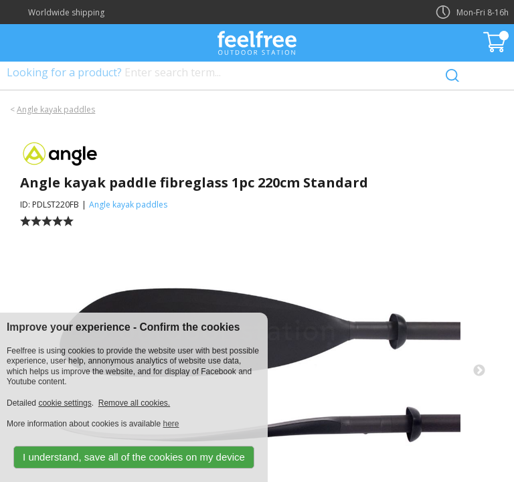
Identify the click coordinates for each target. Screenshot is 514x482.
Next (479, 371)
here (171, 423)
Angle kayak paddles (56, 109)
